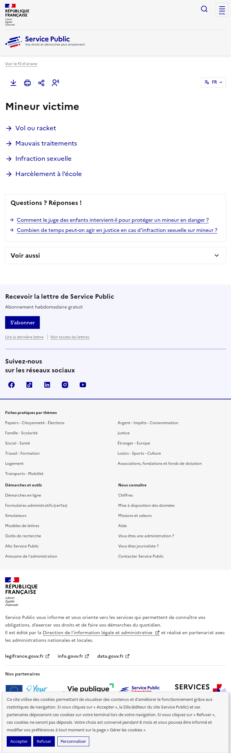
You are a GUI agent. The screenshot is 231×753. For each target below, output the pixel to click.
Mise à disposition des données (146, 505)
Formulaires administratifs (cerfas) (36, 505)
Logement (14, 463)
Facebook (11, 384)
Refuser (44, 741)
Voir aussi (25, 255)
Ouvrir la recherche (204, 9)
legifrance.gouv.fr (27, 656)
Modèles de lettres (22, 526)
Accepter (19, 741)
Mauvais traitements (46, 143)
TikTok (29, 384)
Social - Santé (17, 443)
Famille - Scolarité (21, 433)
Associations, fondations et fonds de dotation (160, 463)
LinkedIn (47, 384)
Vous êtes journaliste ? (138, 546)
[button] (55, 83)
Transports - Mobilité (24, 474)
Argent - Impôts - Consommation (148, 423)
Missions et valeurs (135, 516)
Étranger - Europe (134, 443)
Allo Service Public (22, 546)
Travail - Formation (22, 453)
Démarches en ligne (23, 495)
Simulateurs (15, 516)
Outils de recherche (23, 536)
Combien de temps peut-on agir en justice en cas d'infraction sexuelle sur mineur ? (117, 230)
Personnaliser (73, 741)
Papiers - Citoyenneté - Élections (34, 423)
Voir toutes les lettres (69, 337)
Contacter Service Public (141, 556)
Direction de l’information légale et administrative (101, 632)
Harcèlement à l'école (48, 174)
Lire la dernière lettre (24, 337)
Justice (124, 433)
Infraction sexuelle (43, 158)
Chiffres (125, 495)
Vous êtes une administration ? (146, 536)
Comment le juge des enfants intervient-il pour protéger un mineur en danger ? (113, 220)
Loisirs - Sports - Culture (139, 453)
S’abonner (22, 322)
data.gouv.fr (113, 656)
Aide (122, 526)
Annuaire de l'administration (31, 556)
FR (214, 82)
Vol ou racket (35, 128)
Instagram (65, 384)
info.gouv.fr (74, 656)
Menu (222, 14)
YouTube (82, 384)
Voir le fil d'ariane (21, 64)
